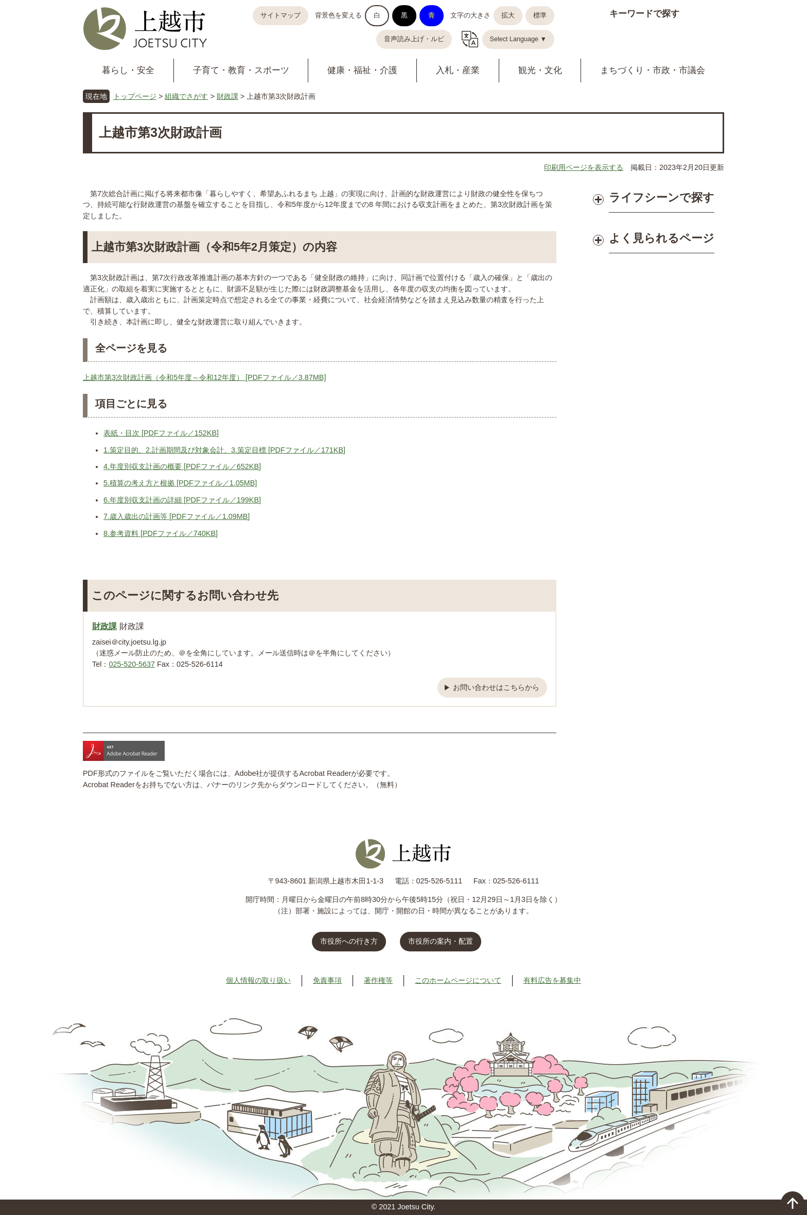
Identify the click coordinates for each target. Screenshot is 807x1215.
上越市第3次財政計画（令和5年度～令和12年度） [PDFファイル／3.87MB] (204, 377)
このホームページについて (458, 980)
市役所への (349, 941)
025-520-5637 (132, 664)
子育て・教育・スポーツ (241, 70)
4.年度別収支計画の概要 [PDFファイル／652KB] (182, 466)
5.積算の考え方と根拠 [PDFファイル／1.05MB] (180, 483)
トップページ (134, 96)
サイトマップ (280, 15)
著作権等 (378, 980)
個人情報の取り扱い (258, 980)
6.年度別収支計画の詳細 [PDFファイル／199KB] (182, 500)
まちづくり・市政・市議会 (652, 70)
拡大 (508, 15)
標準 (540, 15)
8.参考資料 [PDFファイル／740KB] (160, 533)
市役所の (440, 941)
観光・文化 (540, 70)
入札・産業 (458, 70)
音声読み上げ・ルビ (414, 39)
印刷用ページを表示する (583, 167)
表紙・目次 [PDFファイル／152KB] (161, 433)
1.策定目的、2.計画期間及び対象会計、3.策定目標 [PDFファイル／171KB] (224, 450)
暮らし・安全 (128, 70)
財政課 (227, 96)
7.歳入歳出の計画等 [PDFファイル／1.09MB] (176, 516)
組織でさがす (186, 96)
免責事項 (327, 980)
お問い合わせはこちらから (496, 687)
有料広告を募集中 (552, 980)
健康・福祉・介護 (362, 70)
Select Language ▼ (518, 39)
